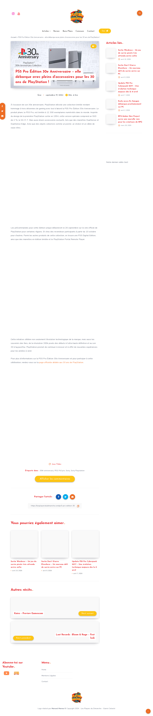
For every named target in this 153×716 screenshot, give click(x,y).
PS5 (56, 470)
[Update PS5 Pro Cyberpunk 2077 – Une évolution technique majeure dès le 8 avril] (111, 86)
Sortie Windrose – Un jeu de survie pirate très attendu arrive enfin (23, 564)
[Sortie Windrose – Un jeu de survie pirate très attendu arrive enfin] (111, 53)
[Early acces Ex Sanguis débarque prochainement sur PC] (111, 104)
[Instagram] (13, 13)
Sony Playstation (78, 470)
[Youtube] (19, 13)
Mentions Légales (49, 675)
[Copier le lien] (55, 505)
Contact (90, 31)
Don (105, 31)
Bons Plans (68, 31)
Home (44, 669)
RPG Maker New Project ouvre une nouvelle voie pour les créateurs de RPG (130, 119)
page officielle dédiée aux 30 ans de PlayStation (61, 362)
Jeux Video (56, 464)
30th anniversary (47, 470)
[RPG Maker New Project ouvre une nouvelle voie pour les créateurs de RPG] (111, 119)
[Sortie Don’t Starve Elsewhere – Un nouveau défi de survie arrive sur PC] (111, 68)
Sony (68, 470)
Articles (45, 31)
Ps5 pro (62, 470)
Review (56, 31)
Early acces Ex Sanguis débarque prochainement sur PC (129, 104)
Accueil (13, 37)
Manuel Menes (58, 708)
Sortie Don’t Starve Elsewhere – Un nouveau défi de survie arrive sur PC (54, 564)
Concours (80, 31)
